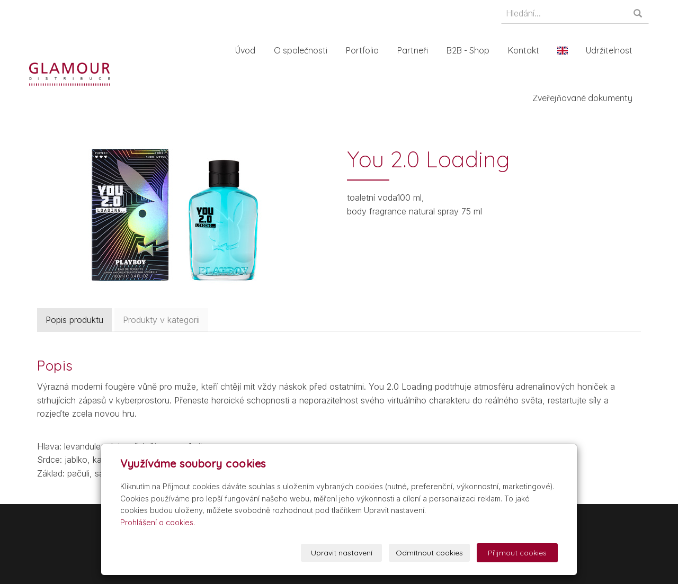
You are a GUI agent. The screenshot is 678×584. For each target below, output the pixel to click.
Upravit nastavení (341, 553)
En (565, 50)
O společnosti (304, 50)
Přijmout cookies (517, 553)
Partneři (415, 50)
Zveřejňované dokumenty (586, 98)
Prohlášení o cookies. (157, 522)
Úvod (248, 50)
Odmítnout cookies (429, 553)
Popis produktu (74, 320)
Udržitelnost (612, 50)
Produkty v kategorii (161, 320)
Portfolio (365, 50)
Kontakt (526, 50)
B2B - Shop (471, 50)
